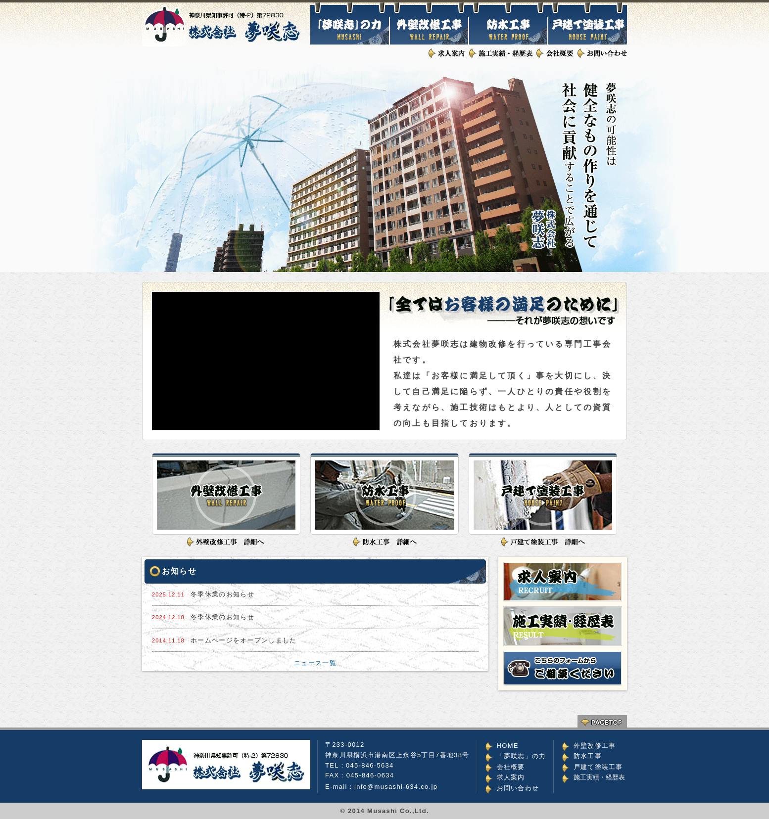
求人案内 (511, 777)
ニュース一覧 (315, 663)
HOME (508, 745)
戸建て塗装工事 (598, 767)
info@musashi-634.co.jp (395, 786)
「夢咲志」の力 (521, 756)
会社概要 (511, 767)
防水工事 (588, 756)
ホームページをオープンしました (244, 640)
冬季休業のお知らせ (222, 594)
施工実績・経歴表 (599, 777)
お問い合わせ (518, 788)
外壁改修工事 (595, 745)
